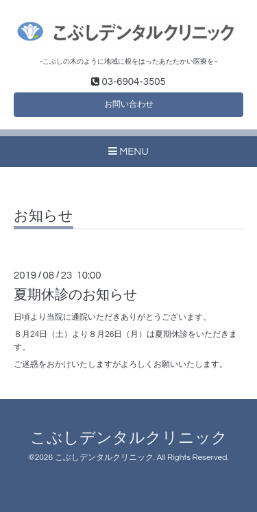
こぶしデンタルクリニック (129, 438)
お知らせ (43, 216)
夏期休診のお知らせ (75, 295)
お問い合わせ (129, 104)
